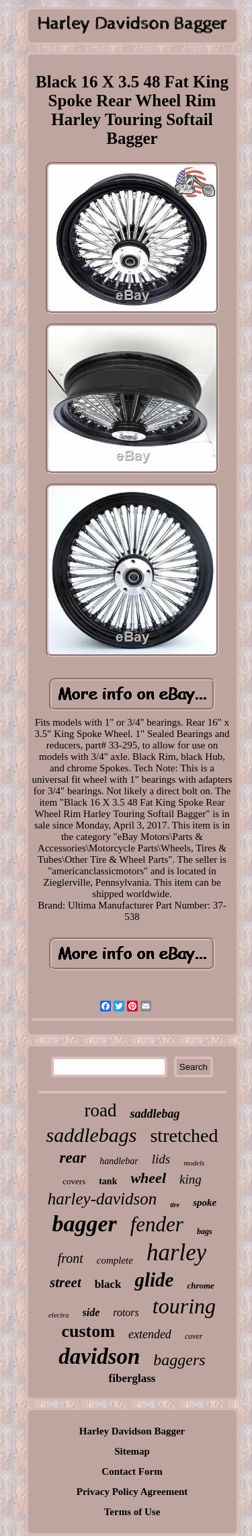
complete (115, 1260)
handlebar (118, 1161)
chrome (200, 1285)
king (190, 1179)
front (70, 1258)
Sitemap (132, 1451)
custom (87, 1331)
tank (108, 1181)
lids (161, 1159)
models (193, 1163)
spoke (204, 1202)
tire (174, 1204)
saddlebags (91, 1135)
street (65, 1282)
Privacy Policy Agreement (132, 1491)
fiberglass (132, 1378)
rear (73, 1157)
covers (73, 1181)
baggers (179, 1360)
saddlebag (154, 1113)
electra (58, 1315)
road (101, 1110)
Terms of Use (132, 1511)
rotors (126, 1312)
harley (176, 1252)
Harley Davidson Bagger (132, 1431)
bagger (84, 1223)
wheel (148, 1177)
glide (153, 1280)
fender (156, 1224)
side (91, 1312)
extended (149, 1334)
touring (184, 1306)
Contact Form (131, 1471)
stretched (184, 1135)
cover (194, 1336)
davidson (99, 1356)
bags (204, 1231)
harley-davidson (102, 1199)
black (108, 1284)
